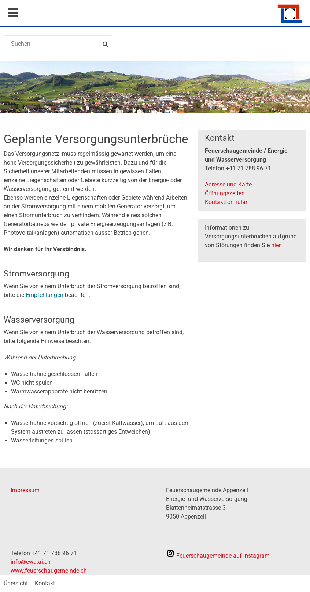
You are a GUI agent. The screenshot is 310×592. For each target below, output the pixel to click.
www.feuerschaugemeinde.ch (49, 570)
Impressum (25, 490)
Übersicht (16, 583)
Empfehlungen (45, 294)
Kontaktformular (226, 202)
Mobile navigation (13, 13)
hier (275, 245)
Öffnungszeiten (225, 193)
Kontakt (45, 583)
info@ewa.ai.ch (31, 561)
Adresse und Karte (228, 184)
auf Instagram (218, 555)
